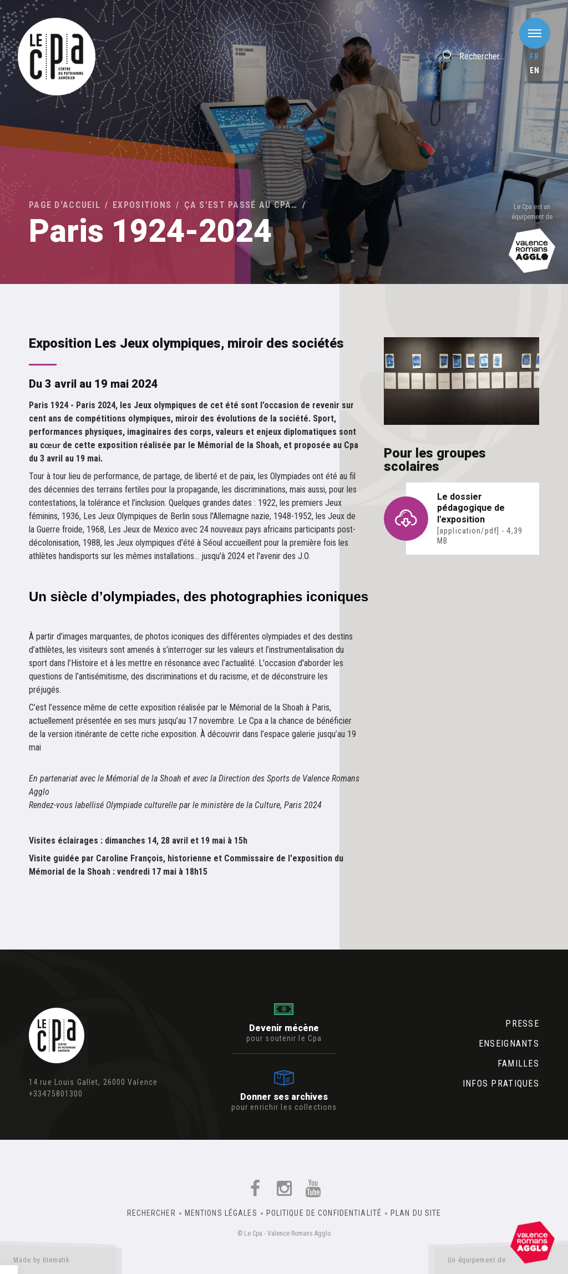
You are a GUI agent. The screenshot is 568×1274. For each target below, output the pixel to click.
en (535, 70)
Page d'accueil (64, 205)
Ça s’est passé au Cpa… (241, 205)
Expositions (142, 205)
